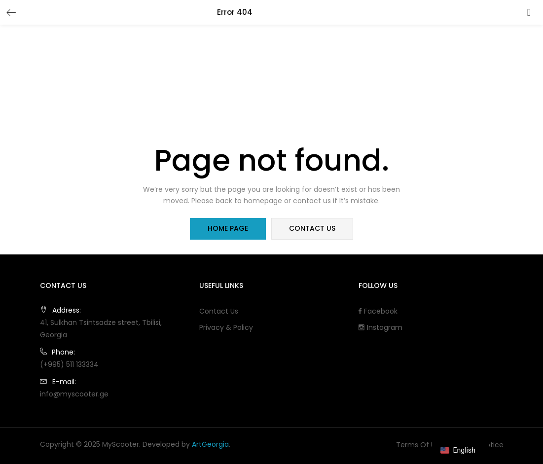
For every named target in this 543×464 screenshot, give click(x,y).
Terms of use (419, 445)
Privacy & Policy (226, 327)
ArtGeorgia (210, 444)
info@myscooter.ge (74, 394)
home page (228, 229)
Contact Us (218, 311)
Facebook (378, 311)
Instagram (380, 327)
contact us (312, 229)
